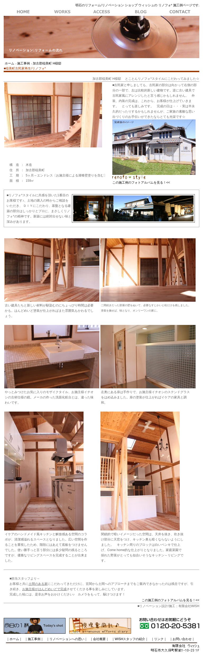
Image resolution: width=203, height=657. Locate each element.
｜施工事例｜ (34, 639)
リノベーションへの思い (101, 12)
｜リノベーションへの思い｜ (66, 639)
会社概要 (140, 12)
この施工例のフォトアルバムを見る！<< (141, 182)
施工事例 (62, 12)
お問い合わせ (179, 12)
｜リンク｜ (159, 639)
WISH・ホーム (23, 12)
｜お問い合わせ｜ (182, 639)
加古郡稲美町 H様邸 (47, 63)
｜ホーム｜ (14, 639)
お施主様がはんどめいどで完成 (44, 589)
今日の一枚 (35, 626)
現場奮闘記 (100, 626)
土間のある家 (38, 584)
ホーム (9, 63)
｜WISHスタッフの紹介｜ (130, 639)
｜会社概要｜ (99, 639)
